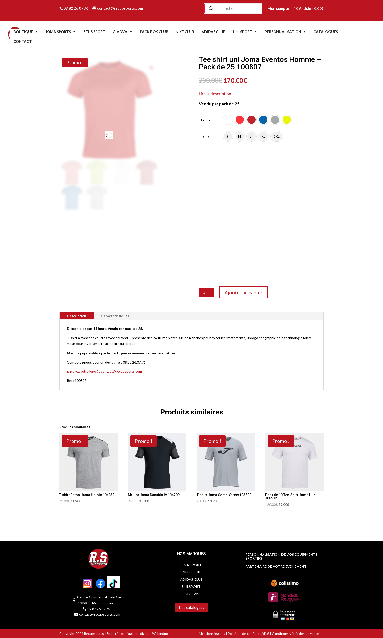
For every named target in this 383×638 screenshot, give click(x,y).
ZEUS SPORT (94, 31)
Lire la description (215, 93)
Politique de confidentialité (248, 633)
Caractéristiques (115, 316)
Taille (205, 137)
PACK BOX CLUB (154, 31)
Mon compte (278, 8)
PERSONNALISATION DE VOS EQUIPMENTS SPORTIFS (281, 557)
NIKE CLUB (185, 31)
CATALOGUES (325, 31)
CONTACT (22, 41)
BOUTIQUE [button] (25, 31)
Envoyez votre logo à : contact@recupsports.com (104, 371)
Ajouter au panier (244, 292)
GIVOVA (122, 31)
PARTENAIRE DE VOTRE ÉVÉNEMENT (276, 566)
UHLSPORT (245, 31)
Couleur (207, 120)
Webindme (160, 633)
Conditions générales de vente (295, 633)
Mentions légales (212, 633)
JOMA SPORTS (61, 31)
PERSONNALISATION (285, 31)
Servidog (159, 617)
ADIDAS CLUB (214, 31)
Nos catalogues (191, 607)
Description (76, 316)
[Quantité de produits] (206, 292)
